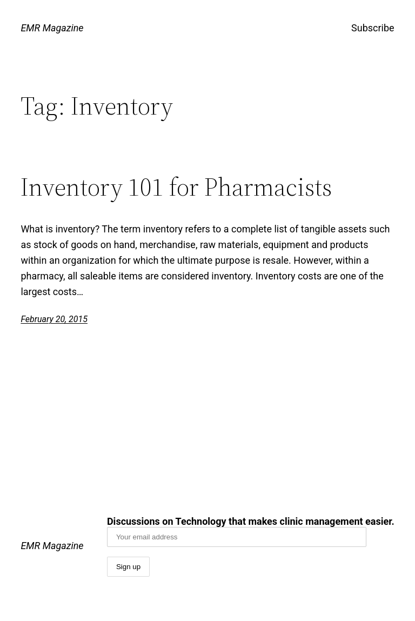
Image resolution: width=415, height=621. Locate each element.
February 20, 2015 (54, 319)
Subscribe (372, 28)
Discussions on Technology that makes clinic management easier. (250, 531)
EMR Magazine (52, 28)
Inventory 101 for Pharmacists (176, 186)
